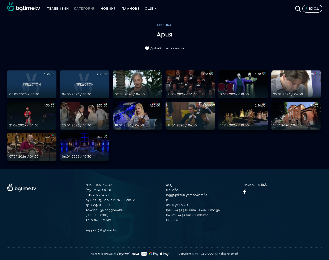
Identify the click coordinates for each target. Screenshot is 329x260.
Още (149, 8)
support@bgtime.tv (101, 230)
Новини (109, 8)
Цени (168, 200)
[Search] (298, 8)
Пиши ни (171, 220)
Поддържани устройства (185, 195)
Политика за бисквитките (186, 215)
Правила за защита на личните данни (194, 210)
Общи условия (176, 205)
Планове (171, 190)
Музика (164, 25)
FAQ (167, 185)
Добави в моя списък (167, 48)
